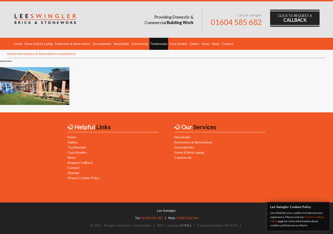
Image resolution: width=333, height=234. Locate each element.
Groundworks (102, 44)
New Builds (121, 44)
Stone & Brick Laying (39, 44)
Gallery (194, 44)
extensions (68, 54)
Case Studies (178, 44)
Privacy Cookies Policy (84, 178)
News (215, 44)
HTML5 (186, 225)
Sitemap (73, 173)
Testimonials (158, 44)
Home (18, 44)
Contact (227, 44)
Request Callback (80, 162)
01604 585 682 (236, 22)
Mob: (183, 218)
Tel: (149, 218)
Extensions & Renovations (72, 44)
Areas (206, 44)
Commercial (139, 44)
